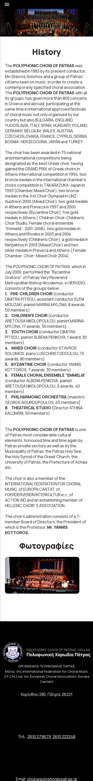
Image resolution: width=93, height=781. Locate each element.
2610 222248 (64, 736)
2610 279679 (39, 736)
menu (7, 4)
